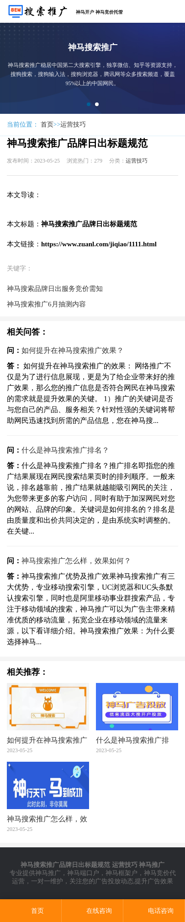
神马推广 (48, 873)
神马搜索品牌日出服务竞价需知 (55, 288)
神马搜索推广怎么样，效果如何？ (76, 561)
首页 (47, 124)
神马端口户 (83, 873)
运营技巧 (73, 124)
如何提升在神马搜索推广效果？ (72, 350)
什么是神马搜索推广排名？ (65, 450)
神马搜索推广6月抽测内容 (46, 304)
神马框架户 (121, 873)
